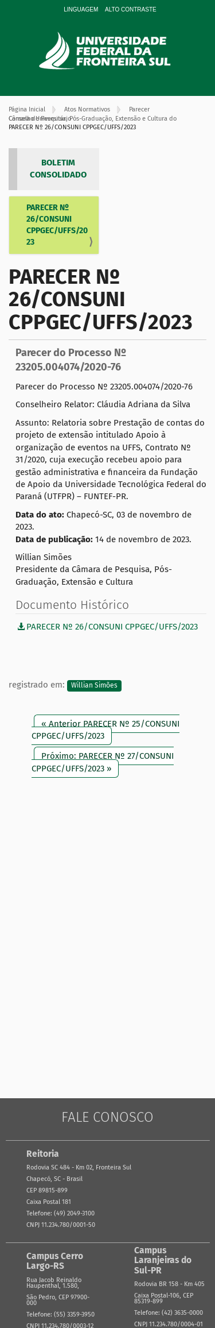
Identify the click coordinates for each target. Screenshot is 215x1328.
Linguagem (81, 9)
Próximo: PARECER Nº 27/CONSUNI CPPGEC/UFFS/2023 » (103, 762)
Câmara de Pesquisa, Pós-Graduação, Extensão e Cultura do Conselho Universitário (93, 118)
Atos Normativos (87, 109)
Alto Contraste (131, 9)
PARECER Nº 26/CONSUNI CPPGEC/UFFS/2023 (57, 225)
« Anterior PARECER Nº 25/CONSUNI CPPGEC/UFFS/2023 (105, 730)
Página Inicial (27, 109)
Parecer (139, 109)
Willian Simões (94, 685)
